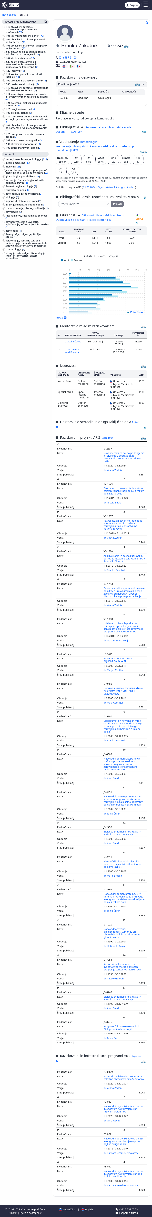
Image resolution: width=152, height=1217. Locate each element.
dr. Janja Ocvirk (112, 1120)
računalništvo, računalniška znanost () (26, 217)
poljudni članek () (21, 112)
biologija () (12, 197)
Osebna (61, 132)
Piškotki (13, 1212)
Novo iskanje (9, 14)
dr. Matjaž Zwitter (114, 669)
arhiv (132, 187)
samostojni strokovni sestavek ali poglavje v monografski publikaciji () (26, 96)
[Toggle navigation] (145, 5)
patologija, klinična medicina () (23, 193)
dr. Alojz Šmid (111, 778)
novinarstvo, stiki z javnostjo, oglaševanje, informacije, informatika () (26, 224)
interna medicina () (17, 162)
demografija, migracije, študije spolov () (23, 235)
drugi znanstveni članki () (26, 147)
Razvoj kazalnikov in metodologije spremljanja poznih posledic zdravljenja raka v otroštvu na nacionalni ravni (123, 524)
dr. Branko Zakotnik (115, 569)
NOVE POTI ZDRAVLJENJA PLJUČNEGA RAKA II (118, 659)
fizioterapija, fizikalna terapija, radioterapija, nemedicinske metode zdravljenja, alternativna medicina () (26, 243)
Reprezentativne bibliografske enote (108, 127)
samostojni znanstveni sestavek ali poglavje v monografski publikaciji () (26, 119)
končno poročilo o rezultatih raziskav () (24, 75)
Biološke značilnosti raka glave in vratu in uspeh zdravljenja (122, 833)
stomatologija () (15, 249)
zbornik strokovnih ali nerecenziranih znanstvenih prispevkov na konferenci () (22, 64)
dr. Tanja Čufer (112, 813)
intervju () (18, 70)
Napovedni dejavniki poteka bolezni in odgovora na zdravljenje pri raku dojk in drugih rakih (124, 1141)
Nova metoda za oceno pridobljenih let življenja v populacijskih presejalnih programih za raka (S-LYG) (124, 456)
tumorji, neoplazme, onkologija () (26, 159)
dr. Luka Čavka (73, 341)
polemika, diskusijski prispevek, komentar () (26, 104)
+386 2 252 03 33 (127, 1209)
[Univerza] (84, 204)
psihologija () (13, 230)
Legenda (107, 437)
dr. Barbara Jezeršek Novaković (121, 1152)
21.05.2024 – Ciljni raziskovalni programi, (106, 187)
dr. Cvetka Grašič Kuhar (73, 351)
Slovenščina (67, 1209)
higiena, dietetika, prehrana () (23, 201)
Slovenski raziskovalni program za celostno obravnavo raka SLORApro (124, 1077)
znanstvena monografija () (26, 140)
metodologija (88, 142)
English (87, 1209)
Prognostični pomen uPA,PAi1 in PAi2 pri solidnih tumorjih (122, 1027)
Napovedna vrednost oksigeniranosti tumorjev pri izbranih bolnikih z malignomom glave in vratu (122, 932)
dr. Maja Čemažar (114, 702)
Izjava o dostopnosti (31, 1212)
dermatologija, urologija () (21, 186)
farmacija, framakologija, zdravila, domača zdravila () (25, 181)
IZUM (11, 1209)
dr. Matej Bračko (113, 875)
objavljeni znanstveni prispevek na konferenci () (26, 47)
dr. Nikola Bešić (112, 502)
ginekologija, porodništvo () (22, 176)
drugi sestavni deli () (23, 109)
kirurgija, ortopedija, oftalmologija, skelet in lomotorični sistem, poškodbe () (25, 255)
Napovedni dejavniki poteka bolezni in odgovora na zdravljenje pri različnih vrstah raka (124, 1108)
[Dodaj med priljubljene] (146, 22)
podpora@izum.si (127, 1212)
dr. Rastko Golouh (114, 978)
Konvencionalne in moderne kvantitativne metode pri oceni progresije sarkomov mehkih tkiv (122, 966)
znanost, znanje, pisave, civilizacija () (27, 208)
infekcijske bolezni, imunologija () (25, 204)
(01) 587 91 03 (66, 57)
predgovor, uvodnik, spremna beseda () (25, 135)
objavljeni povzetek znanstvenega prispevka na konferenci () (21, 29)
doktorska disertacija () (25, 84)
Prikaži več (135, 312)
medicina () (13, 166)
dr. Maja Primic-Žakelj (116, 640)
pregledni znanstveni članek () (29, 80)
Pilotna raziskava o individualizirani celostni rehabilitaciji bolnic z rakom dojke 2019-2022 (124, 490)
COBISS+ (76, 132)
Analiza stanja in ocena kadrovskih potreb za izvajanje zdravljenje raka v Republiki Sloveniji (124, 558)
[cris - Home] (10, 5)
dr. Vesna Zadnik (113, 469)
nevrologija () (13, 211)
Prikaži (61, 317)
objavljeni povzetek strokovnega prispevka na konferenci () (26, 89)
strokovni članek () (23, 58)
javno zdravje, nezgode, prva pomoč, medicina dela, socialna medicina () (26, 171)
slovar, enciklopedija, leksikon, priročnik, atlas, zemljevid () (25, 53)
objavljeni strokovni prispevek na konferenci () (25, 41)
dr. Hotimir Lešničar (115, 945)
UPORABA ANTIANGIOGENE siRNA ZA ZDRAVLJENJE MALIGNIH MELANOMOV (123, 690)
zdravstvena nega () (17, 190)
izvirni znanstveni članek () (27, 35)
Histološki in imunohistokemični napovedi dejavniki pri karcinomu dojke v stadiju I (122, 863)
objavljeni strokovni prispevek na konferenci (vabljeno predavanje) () (26, 128)
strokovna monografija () (26, 144)
